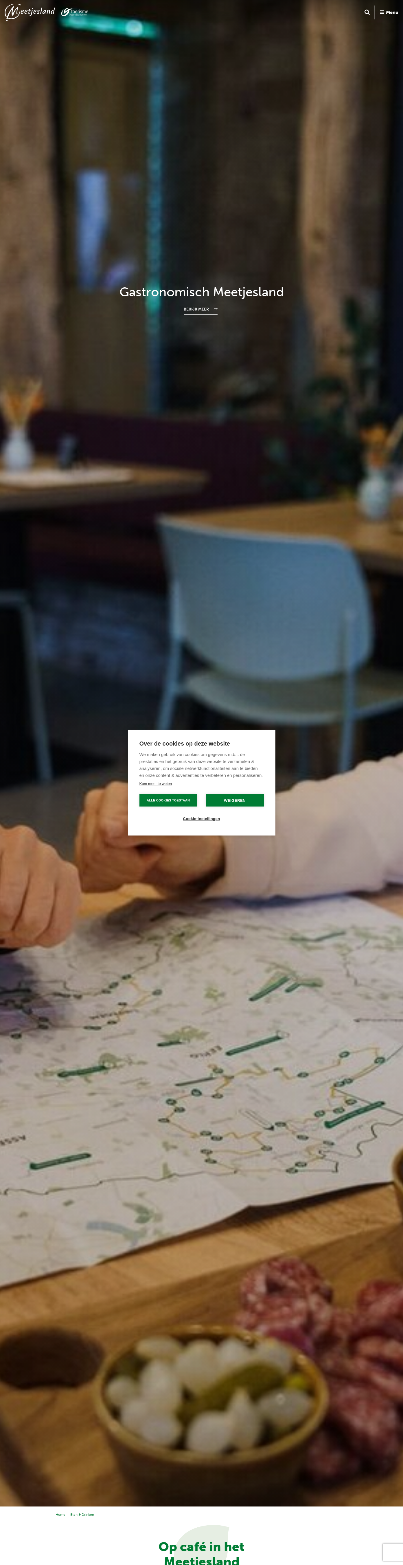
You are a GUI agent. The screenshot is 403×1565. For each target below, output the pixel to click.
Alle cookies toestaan (168, 800)
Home (60, 1515)
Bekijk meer (196, 309)
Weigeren (235, 800)
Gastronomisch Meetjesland (201, 292)
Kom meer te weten (155, 783)
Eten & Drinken (82, 1515)
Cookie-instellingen (201, 818)
